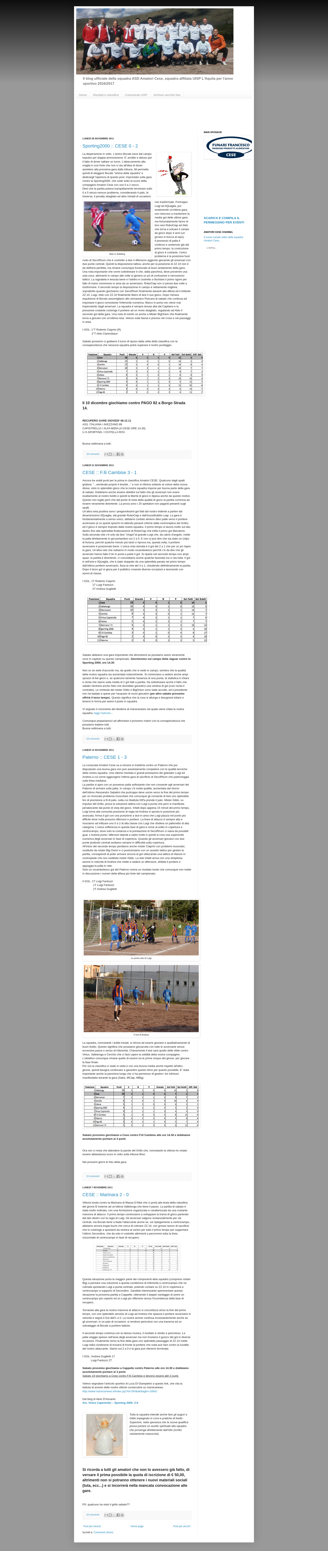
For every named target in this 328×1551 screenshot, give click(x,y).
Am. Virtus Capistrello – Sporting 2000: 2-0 (110, 1402)
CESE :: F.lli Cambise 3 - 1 (109, 472)
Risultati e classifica (106, 95)
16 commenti (92, 1514)
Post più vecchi (181, 1526)
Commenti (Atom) (103, 1532)
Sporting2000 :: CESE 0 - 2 (110, 146)
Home (83, 95)
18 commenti (92, 454)
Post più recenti (92, 1526)
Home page (137, 1526)
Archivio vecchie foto (167, 95)
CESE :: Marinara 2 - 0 (105, 1194)
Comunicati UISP (136, 95)
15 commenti (92, 1176)
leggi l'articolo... (103, 713)
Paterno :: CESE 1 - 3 (104, 757)
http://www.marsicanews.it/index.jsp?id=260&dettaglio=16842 (119, 1391)
